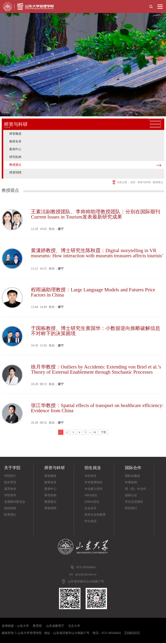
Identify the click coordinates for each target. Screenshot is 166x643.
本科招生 (91, 476)
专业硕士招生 (94, 488)
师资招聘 (15, 172)
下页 (103, 432)
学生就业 (91, 521)
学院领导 (10, 495)
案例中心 (15, 149)
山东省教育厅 (55, 625)
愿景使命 (10, 488)
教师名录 (15, 141)
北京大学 (74, 625)
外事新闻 (131, 482)
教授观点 (15, 164)
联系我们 (10, 514)
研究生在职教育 (95, 514)
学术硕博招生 (94, 482)
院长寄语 (10, 482)
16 (94, 432)
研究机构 (15, 157)
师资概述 (15, 133)
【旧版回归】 (132, 633)
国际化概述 (132, 476)
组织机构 (10, 508)
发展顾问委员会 (14, 501)
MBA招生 (91, 495)
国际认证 (131, 495)
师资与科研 (144, 182)
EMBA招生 (92, 501)
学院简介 (10, 476)
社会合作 (91, 508)
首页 (133, 182)
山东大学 (23, 625)
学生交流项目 (134, 501)
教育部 (37, 625)
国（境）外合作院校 (135, 489)
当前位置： (121, 182)
